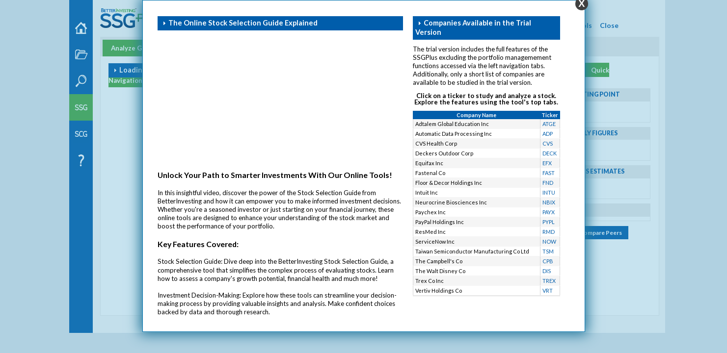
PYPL (548, 222)
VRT (547, 290)
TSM (548, 251)
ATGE (549, 124)
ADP (547, 133)
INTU (548, 192)
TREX (549, 280)
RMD (548, 231)
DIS (546, 271)
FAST (548, 173)
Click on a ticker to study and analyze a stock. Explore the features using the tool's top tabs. (486, 99)
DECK (549, 153)
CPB (547, 261)
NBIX (548, 202)
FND (547, 182)
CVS (547, 143)
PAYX (548, 212)
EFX (547, 163)
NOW (549, 241)
